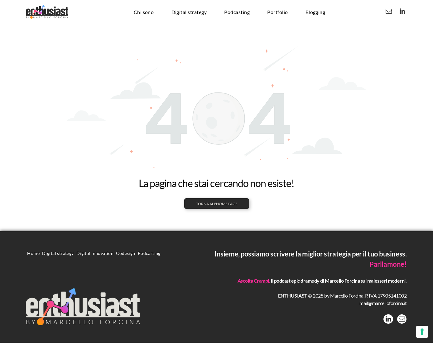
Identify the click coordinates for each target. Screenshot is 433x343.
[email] (388, 12)
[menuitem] (144, 12)
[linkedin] (402, 12)
